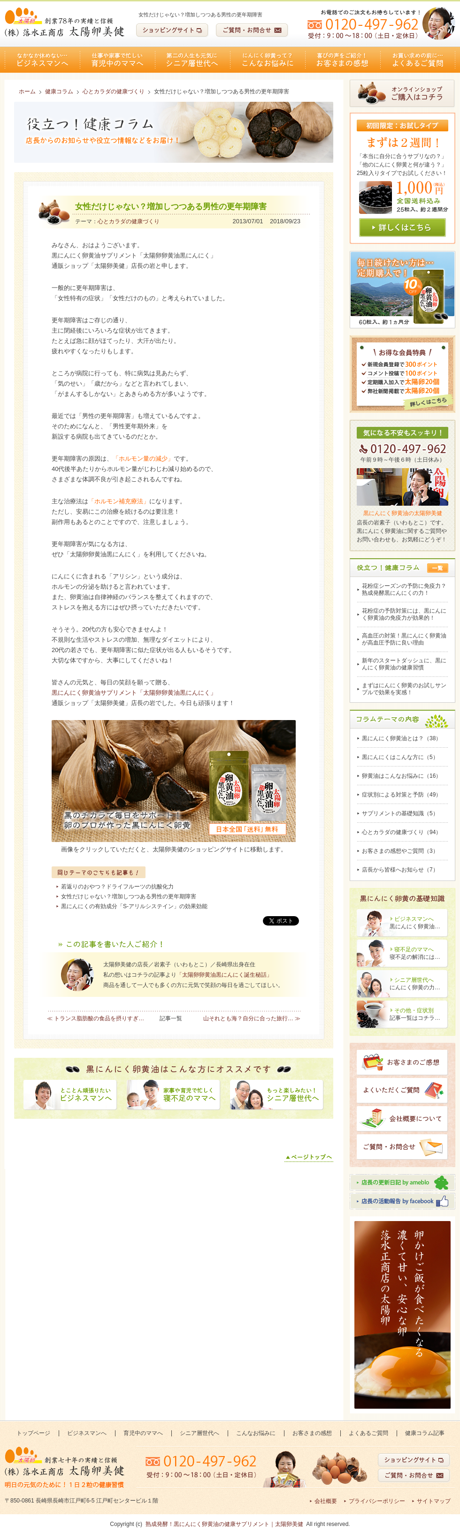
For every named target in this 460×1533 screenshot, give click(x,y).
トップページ (33, 1433)
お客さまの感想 (342, 60)
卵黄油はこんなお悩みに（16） (401, 776)
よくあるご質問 (417, 60)
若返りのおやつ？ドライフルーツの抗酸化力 (117, 886)
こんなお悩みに (267, 60)
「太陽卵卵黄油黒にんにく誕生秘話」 (224, 974)
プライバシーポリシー (377, 1501)
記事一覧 (171, 1018)
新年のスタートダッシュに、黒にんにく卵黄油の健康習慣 (404, 664)
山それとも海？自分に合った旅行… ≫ (251, 1018)
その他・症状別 (414, 1010)
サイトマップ (434, 1501)
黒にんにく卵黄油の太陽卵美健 (402, 513)
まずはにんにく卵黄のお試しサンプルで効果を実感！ (404, 689)
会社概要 (325, 1501)
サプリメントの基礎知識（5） (400, 813)
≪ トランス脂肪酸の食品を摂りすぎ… (95, 1018)
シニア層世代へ (192, 60)
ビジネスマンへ (42, 60)
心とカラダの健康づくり (129, 221)
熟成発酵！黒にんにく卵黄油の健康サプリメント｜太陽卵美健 (224, 1524)
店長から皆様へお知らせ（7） (400, 869)
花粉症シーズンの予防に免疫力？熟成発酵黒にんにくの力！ (404, 589)
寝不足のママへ (414, 949)
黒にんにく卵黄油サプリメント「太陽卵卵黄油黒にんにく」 (134, 692)
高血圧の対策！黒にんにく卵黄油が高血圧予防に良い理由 (404, 639)
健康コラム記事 (425, 1433)
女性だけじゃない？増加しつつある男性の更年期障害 (128, 896)
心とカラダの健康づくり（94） (401, 832)
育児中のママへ (117, 60)
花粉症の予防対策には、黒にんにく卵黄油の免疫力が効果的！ (404, 614)
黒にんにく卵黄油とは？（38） (401, 738)
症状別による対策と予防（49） (401, 794)
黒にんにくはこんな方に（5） (400, 757)
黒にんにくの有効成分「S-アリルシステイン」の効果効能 (134, 906)
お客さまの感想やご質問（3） (400, 851)
